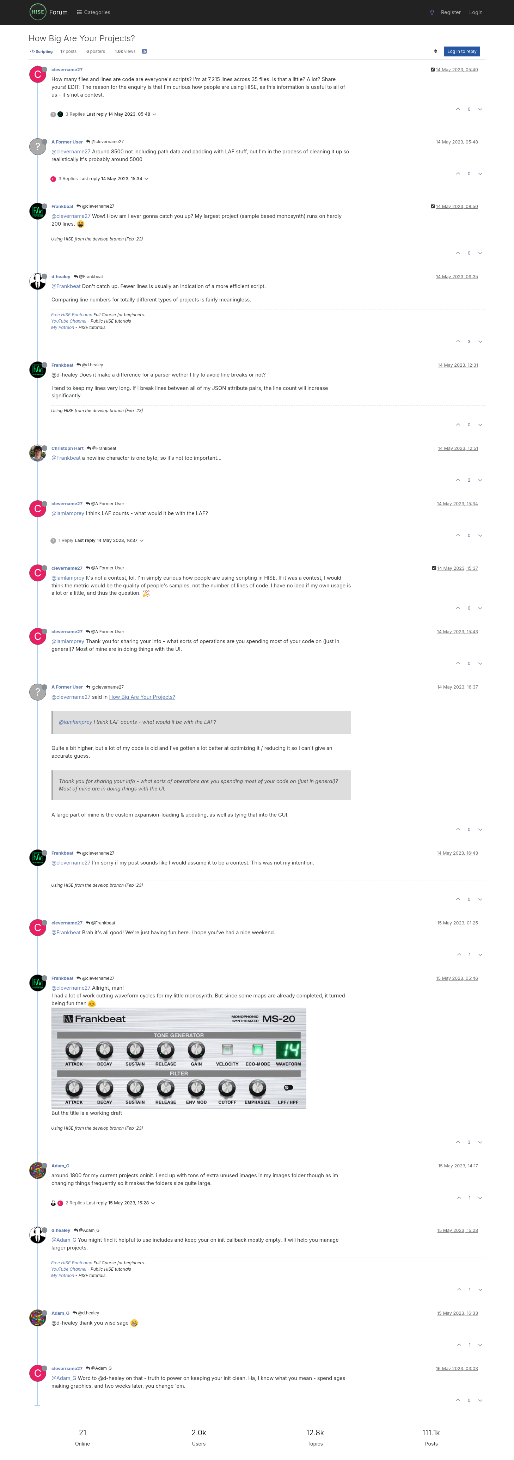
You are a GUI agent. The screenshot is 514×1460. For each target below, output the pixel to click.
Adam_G (60, 1165)
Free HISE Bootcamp (71, 314)
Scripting (41, 51)
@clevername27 (105, 141)
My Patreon (62, 327)
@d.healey (90, 364)
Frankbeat (62, 206)
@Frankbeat (88, 276)
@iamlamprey (67, 513)
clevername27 (66, 69)
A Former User (67, 142)
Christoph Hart (67, 448)
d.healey (61, 276)
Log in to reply (462, 51)
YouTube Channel (68, 321)
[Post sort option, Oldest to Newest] (435, 51)
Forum (58, 12)
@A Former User (105, 503)
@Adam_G (87, 1230)
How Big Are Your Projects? (142, 697)
